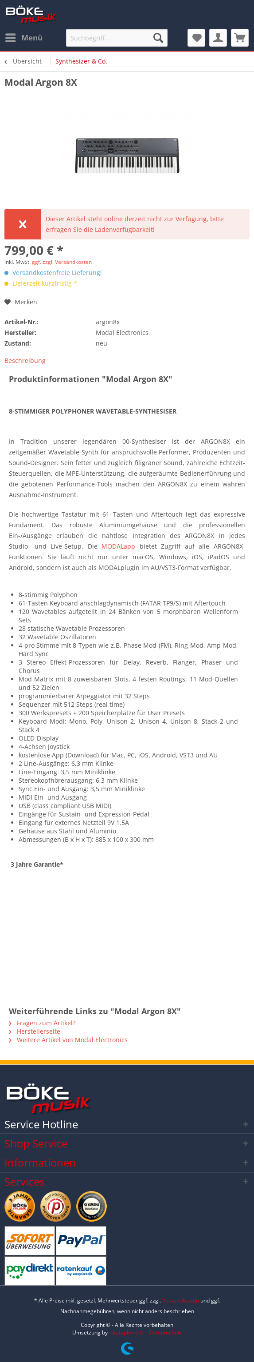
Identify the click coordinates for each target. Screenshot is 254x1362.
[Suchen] (158, 38)
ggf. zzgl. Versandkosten (62, 262)
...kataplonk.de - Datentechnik (145, 1332)
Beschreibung (25, 360)
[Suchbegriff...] (117, 38)
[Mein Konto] (218, 38)
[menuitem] (23, 38)
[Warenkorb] (240, 38)
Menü (24, 37)
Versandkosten (180, 1300)
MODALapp (118, 546)
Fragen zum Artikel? (42, 1023)
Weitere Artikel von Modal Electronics (68, 1039)
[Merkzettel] (196, 38)
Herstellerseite (34, 1031)
